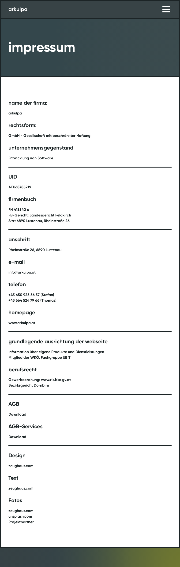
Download (17, 414)
